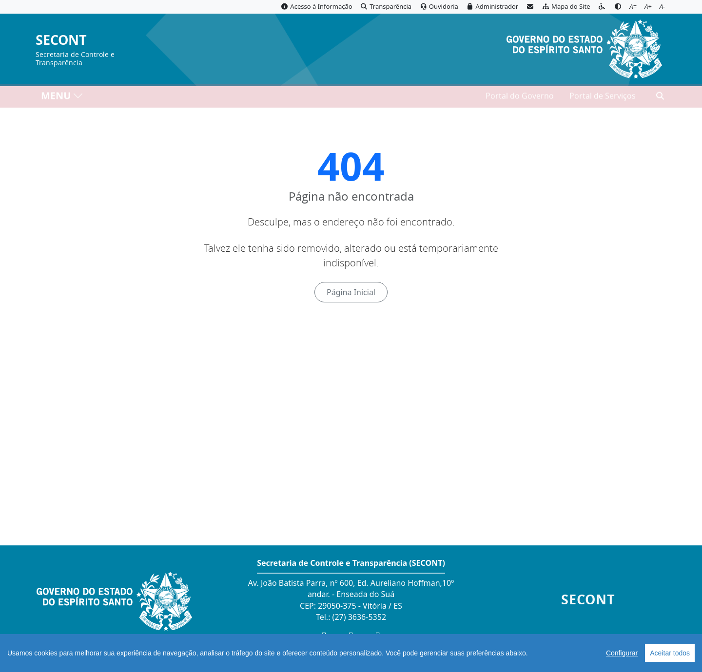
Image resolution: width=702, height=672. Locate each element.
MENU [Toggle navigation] (62, 97)
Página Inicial (351, 292)
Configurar (622, 653)
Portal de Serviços (602, 98)
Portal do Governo (520, 98)
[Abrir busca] (660, 98)
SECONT (61, 40)
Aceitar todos (670, 653)
